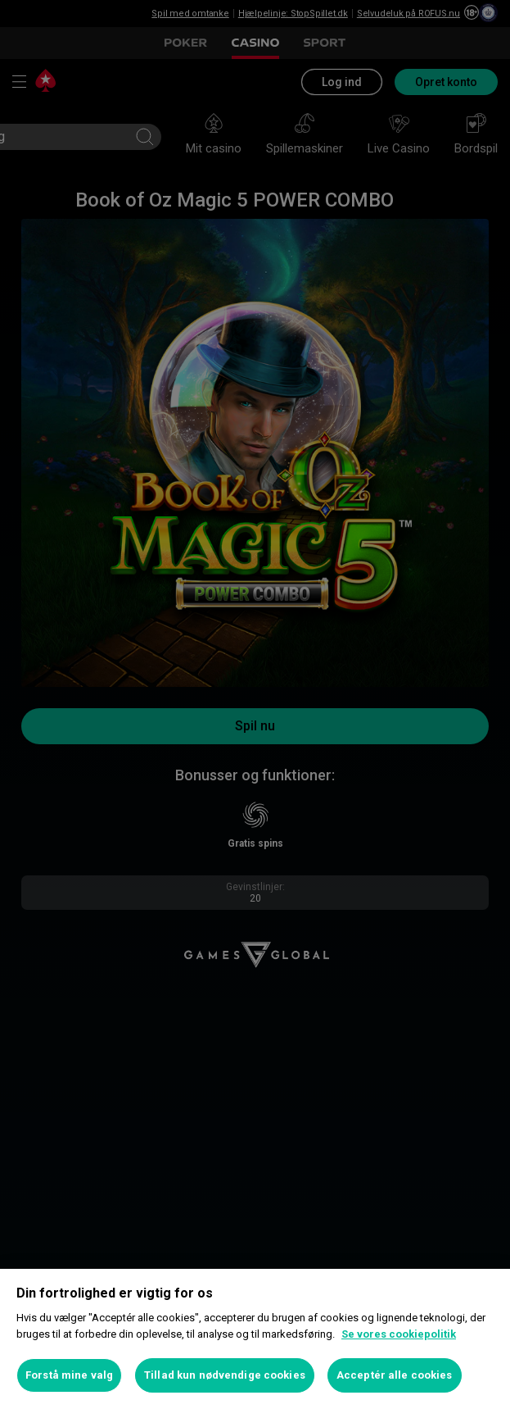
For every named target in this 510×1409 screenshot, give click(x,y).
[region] (255, 1339)
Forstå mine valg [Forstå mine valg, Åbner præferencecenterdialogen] (69, 1375)
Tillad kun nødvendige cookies (224, 1375)
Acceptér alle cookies (394, 1375)
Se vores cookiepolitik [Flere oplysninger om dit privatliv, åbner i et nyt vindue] (398, 1334)
